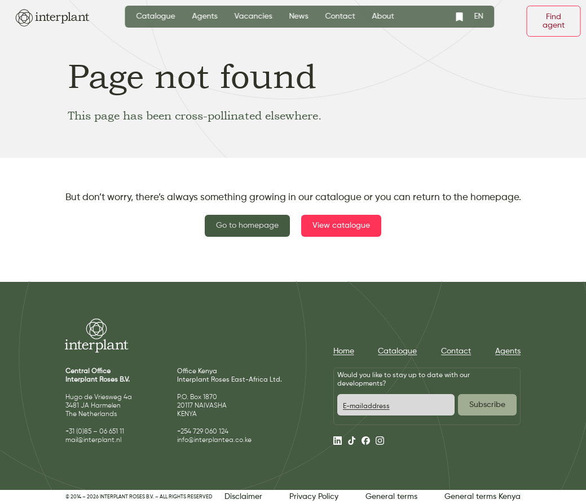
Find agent (554, 21)
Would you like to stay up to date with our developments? (403, 379)
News (299, 16)
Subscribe (487, 405)
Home (343, 351)
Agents (205, 16)
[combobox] (478, 16)
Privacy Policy (313, 497)
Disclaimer (243, 497)
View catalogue (341, 225)
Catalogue (155, 16)
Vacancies (253, 16)
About (383, 16)
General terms (391, 497)
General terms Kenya (482, 497)
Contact (340, 16)
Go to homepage (247, 225)
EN (478, 16)
